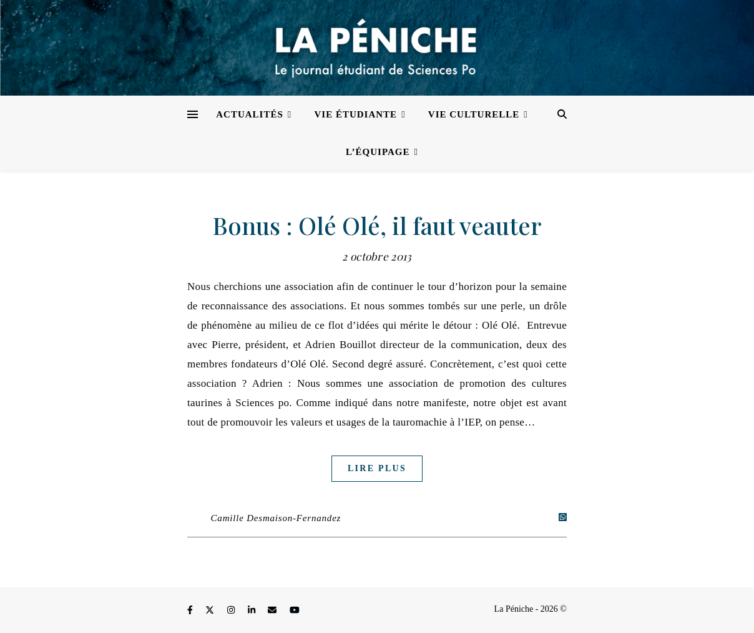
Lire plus (377, 468)
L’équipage (378, 152)
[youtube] (295, 611)
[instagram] (232, 611)
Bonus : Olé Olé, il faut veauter (377, 225)
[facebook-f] (191, 611)
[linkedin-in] (253, 611)
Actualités (249, 114)
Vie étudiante (356, 114)
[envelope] (273, 611)
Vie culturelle (473, 114)
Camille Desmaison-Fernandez (276, 518)
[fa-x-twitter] (211, 611)
